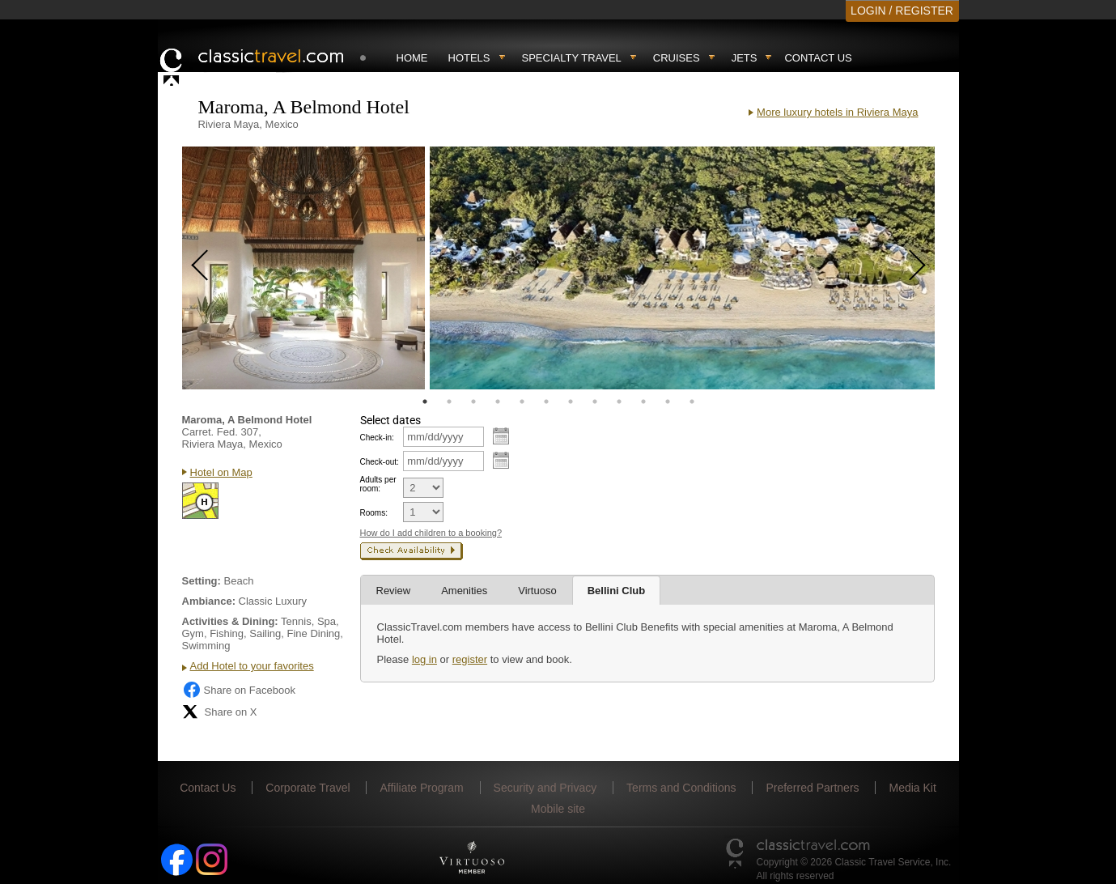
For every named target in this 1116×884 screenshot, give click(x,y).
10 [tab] (643, 401)
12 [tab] (692, 401)
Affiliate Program (421, 787)
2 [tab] (449, 401)
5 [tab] (522, 401)
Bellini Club (617, 590)
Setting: (201, 581)
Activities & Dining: (230, 621)
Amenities (464, 590)
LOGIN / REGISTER (902, 10)
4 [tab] (498, 401)
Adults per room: (378, 484)
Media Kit (912, 787)
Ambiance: (209, 601)
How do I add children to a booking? (431, 533)
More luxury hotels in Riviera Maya (837, 112)
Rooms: (374, 512)
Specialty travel (572, 58)
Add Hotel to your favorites (252, 666)
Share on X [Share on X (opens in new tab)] (219, 711)
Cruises (676, 58)
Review (393, 590)
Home (412, 58)
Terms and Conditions (681, 787)
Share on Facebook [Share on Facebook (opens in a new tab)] (238, 689)
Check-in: (377, 437)
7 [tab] (570, 401)
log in (424, 659)
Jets (744, 58)
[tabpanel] (303, 268)
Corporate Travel (307, 787)
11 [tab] (668, 401)
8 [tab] (595, 401)
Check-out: (379, 461)
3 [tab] (473, 401)
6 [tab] (546, 401)
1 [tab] (425, 401)
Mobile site (558, 808)
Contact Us (817, 58)
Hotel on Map (221, 472)
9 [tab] (619, 401)
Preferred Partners (812, 787)
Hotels (469, 58)
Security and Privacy (545, 787)
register (469, 659)
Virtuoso (537, 590)
